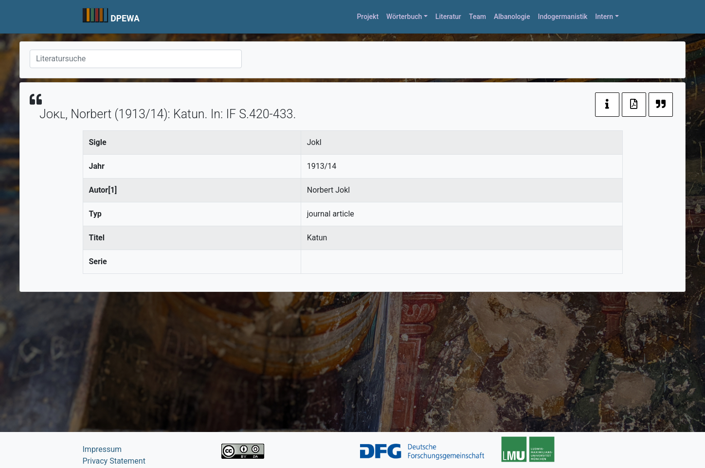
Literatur (448, 16)
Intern (604, 16)
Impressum (102, 449)
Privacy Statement (114, 461)
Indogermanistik (562, 16)
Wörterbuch (404, 16)
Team (477, 16)
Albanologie (512, 16)
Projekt (368, 16)
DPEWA (125, 18)
